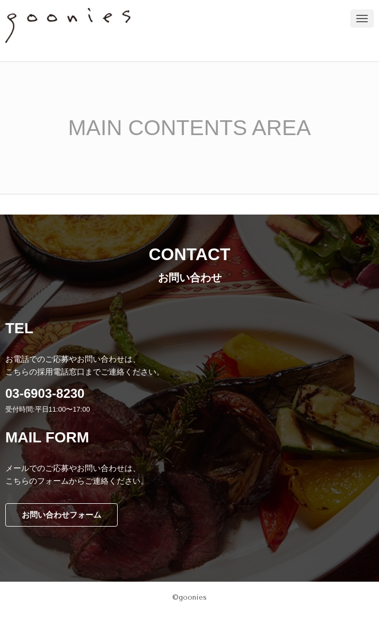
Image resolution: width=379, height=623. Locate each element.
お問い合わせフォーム (61, 514)
